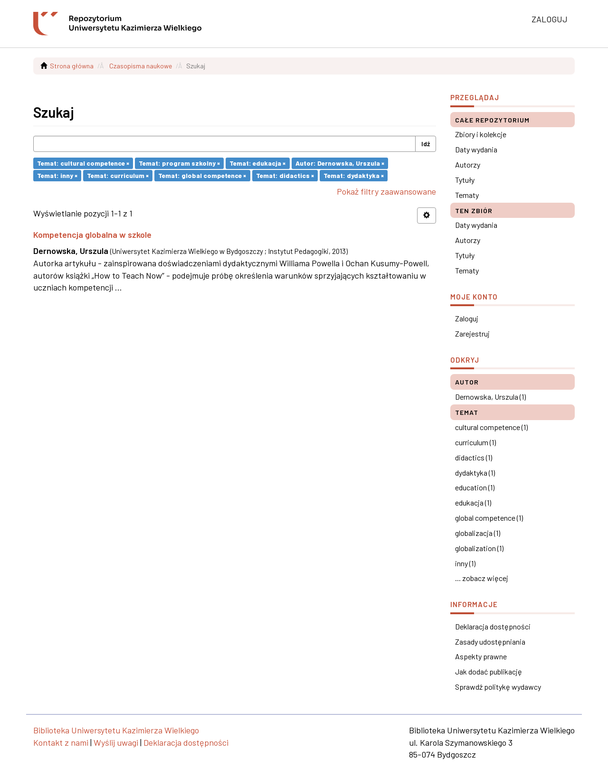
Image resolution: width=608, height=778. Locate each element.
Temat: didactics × (285, 175)
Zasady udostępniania (490, 641)
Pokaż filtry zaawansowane (386, 191)
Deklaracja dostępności (493, 626)
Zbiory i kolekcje (480, 134)
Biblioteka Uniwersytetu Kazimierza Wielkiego (116, 730)
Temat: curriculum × (118, 175)
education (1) (474, 487)
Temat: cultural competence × (83, 163)
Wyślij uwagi (116, 742)
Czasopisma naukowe (140, 66)
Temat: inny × (57, 175)
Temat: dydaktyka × (353, 175)
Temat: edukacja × (257, 163)
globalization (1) (479, 548)
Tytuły (465, 179)
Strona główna (72, 66)
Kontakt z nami (60, 742)
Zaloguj (466, 318)
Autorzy (467, 164)
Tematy (467, 194)
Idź (425, 144)
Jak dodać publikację (488, 671)
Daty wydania (476, 149)
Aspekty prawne (481, 656)
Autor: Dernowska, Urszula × (339, 163)
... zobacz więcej (481, 577)
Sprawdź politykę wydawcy (498, 686)
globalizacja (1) (477, 532)
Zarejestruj (472, 333)
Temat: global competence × (202, 175)
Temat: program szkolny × (179, 163)
